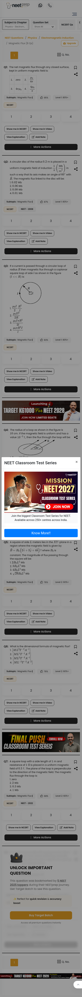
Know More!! (40, 533)
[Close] (76, 462)
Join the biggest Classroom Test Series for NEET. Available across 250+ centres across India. (41, 518)
